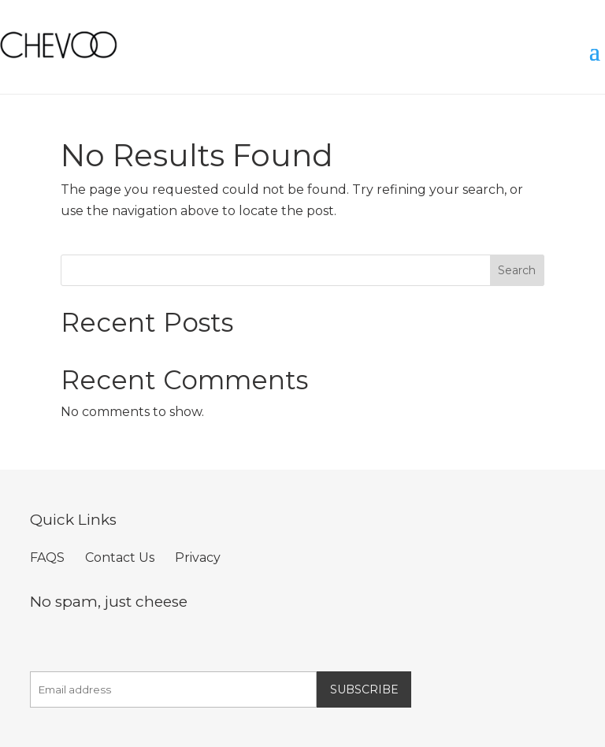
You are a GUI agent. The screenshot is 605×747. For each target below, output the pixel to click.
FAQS (47, 557)
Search (517, 270)
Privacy (198, 557)
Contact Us (119, 557)
